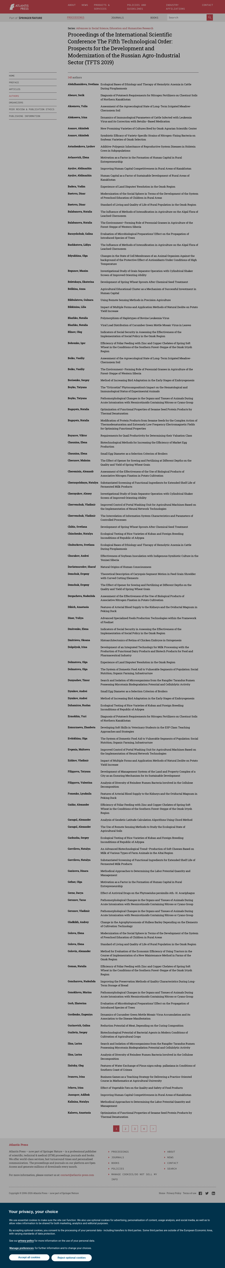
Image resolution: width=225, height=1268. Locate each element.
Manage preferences (21, 1249)
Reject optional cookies (72, 1258)
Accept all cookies (29, 1258)
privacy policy (26, 1241)
